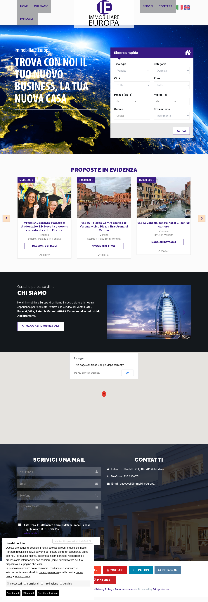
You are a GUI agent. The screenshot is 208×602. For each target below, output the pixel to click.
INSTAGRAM (167, 574)
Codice (118, 113)
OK (127, 377)
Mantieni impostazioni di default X (71, 541)
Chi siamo (41, 7)
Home (24, 7)
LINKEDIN (141, 574)
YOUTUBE (115, 574)
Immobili (26, 22)
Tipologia (120, 68)
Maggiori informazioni (40, 331)
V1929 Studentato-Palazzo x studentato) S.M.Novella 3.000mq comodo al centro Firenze (44, 231)
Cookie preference (49, 572)
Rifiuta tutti (30, 593)
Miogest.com (161, 594)
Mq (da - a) (160, 99)
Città (117, 83)
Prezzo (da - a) (123, 99)
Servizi (148, 7)
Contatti (166, 7)
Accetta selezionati (50, 593)
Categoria (160, 68)
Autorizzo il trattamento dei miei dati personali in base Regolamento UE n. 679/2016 (55, 534)
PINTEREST (103, 584)
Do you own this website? (87, 377)
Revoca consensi (125, 594)
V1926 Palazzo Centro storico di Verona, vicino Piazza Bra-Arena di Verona (104, 231)
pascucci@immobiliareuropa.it (138, 488)
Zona (157, 83)
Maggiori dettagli (44, 250)
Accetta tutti (13, 593)
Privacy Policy (104, 594)
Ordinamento (162, 113)
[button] (113, 317)
